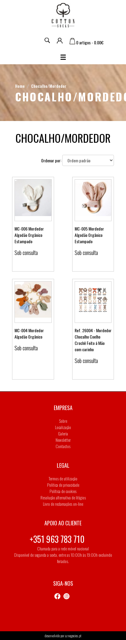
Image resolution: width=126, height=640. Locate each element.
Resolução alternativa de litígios (63, 497)
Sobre (63, 421)
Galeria (63, 433)
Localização (63, 427)
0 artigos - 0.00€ (86, 42)
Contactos (63, 446)
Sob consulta (26, 252)
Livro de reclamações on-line (63, 504)
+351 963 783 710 (57, 539)
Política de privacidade (63, 485)
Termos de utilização (63, 478)
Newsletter (63, 440)
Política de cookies (63, 491)
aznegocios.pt (73, 635)
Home (20, 86)
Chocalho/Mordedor (48, 86)
